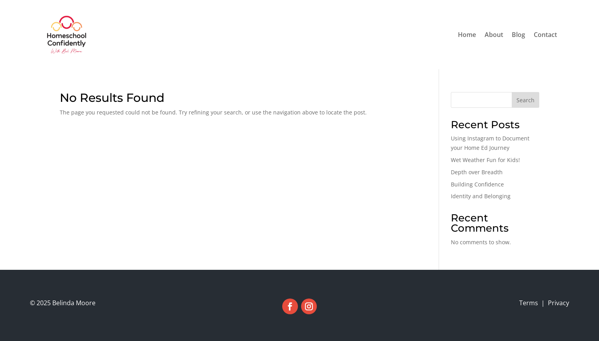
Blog (518, 34)
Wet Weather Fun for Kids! (485, 160)
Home (467, 34)
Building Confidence (477, 184)
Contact (545, 34)
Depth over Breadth (477, 172)
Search (525, 100)
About (494, 34)
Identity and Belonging (481, 196)
